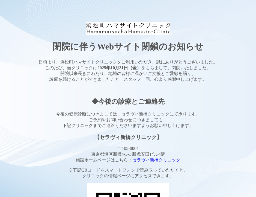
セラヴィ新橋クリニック (156, 160)
